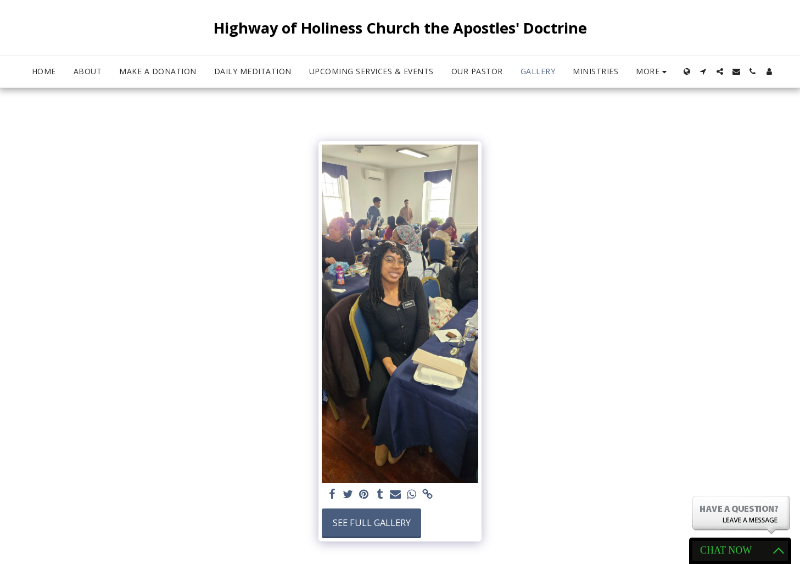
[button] (703, 71)
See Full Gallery (372, 522)
